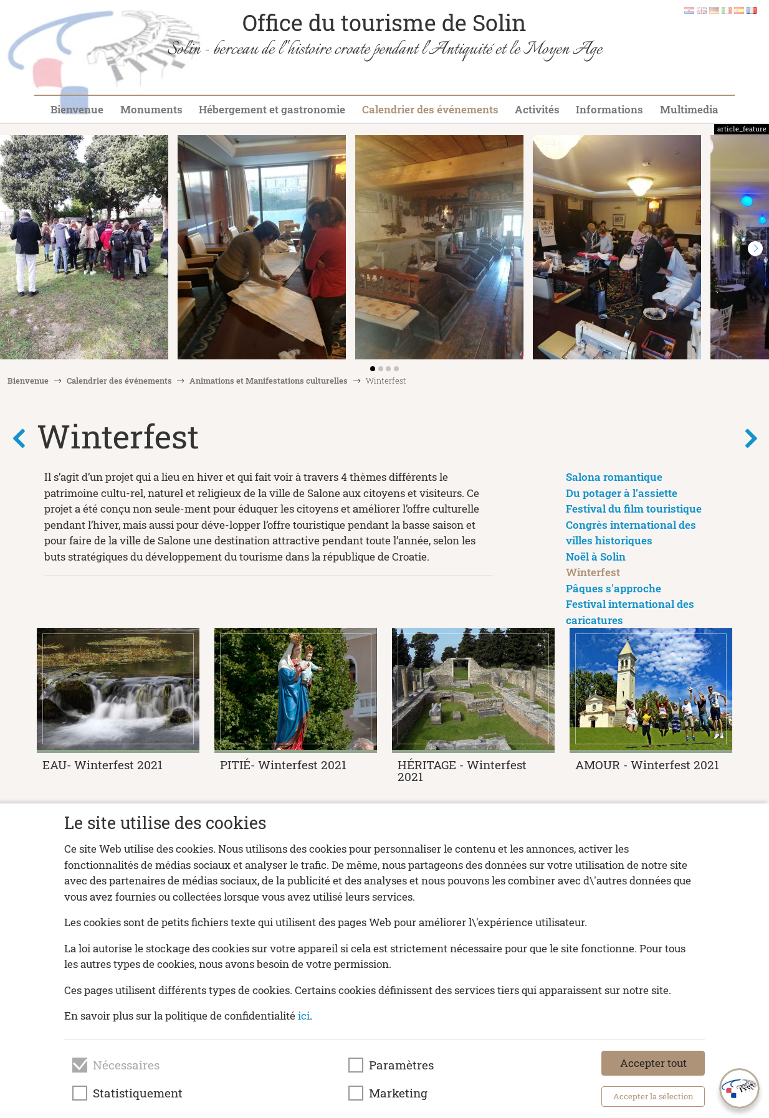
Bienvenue (76, 109)
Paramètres (401, 1065)
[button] (755, 248)
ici (304, 1015)
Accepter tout (653, 1063)
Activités (537, 109)
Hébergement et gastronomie (272, 109)
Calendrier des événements (430, 109)
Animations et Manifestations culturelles (268, 380)
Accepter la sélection (653, 1096)
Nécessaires (126, 1065)
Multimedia (689, 109)
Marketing (398, 1093)
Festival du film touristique (634, 508)
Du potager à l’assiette (621, 493)
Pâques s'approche (613, 588)
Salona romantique (614, 477)
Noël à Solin (596, 556)
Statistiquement (138, 1093)
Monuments (151, 109)
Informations (609, 109)
